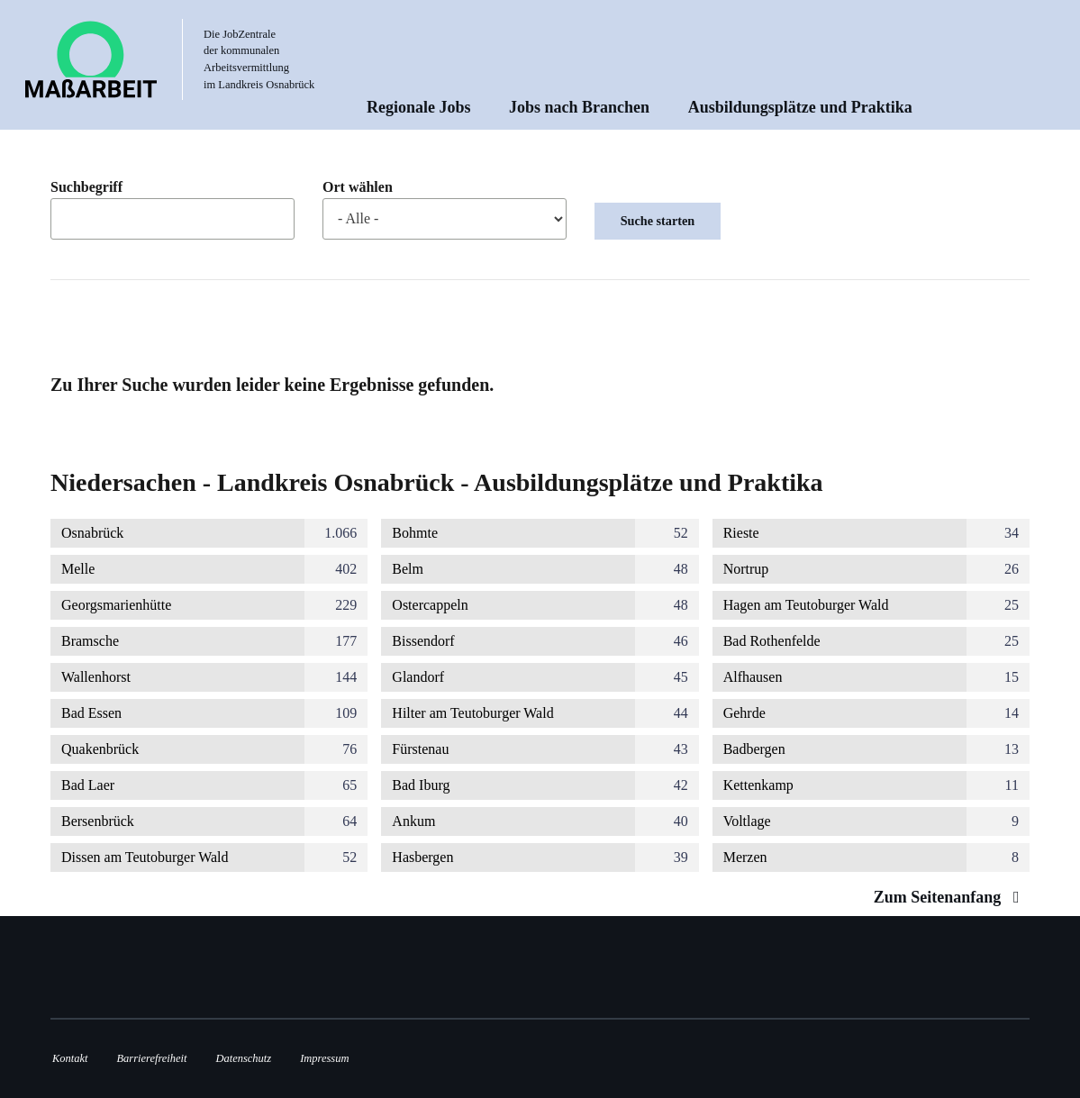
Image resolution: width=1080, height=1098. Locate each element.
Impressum (324, 1058)
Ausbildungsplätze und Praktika (800, 107)
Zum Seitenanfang (951, 897)
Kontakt (69, 1058)
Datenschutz (244, 1058)
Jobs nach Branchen (579, 107)
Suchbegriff (86, 187)
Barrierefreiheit (151, 1058)
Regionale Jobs (419, 107)
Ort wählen (357, 187)
